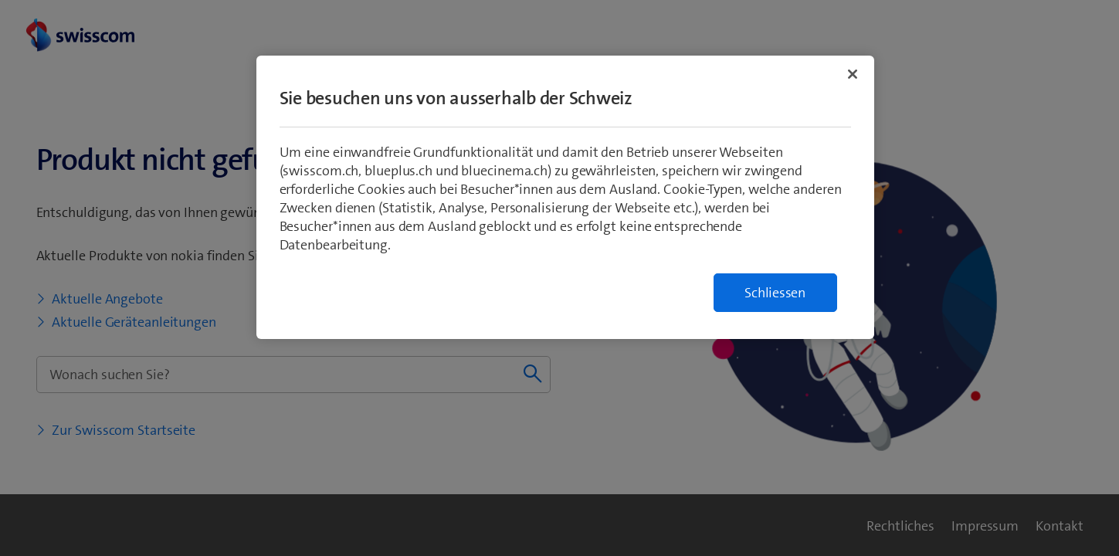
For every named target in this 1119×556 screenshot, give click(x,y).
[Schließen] (853, 74)
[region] (565, 197)
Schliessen (774, 292)
